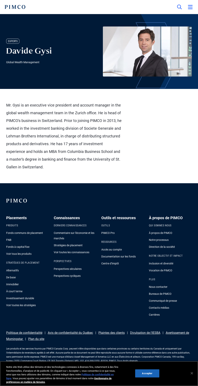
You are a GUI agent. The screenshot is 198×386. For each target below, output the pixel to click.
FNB (8, 239)
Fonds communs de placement (24, 232)
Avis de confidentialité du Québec (70, 333)
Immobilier (12, 284)
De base (11, 277)
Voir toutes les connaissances (71, 252)
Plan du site (36, 339)
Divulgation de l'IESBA (145, 333)
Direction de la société (162, 246)
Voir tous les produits (19, 253)
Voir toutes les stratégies (21, 305)
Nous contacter (158, 286)
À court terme (14, 291)
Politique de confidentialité (24, 333)
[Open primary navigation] (190, 7)
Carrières (154, 314)
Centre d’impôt (110, 263)
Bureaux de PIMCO (160, 293)
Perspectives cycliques (67, 275)
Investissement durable (20, 298)
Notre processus (159, 239)
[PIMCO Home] (15, 7)
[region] (99, 373)
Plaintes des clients (111, 333)
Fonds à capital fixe (17, 246)
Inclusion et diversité (161, 263)
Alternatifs (12, 270)
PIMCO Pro (108, 232)
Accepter (147, 373)
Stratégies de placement (68, 245)
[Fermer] (192, 373)
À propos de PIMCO (160, 232)
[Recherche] (179, 7)
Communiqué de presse (163, 300)
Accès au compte (111, 249)
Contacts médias (159, 307)
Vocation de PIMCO (160, 270)
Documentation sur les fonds (118, 256)
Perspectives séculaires (68, 268)
